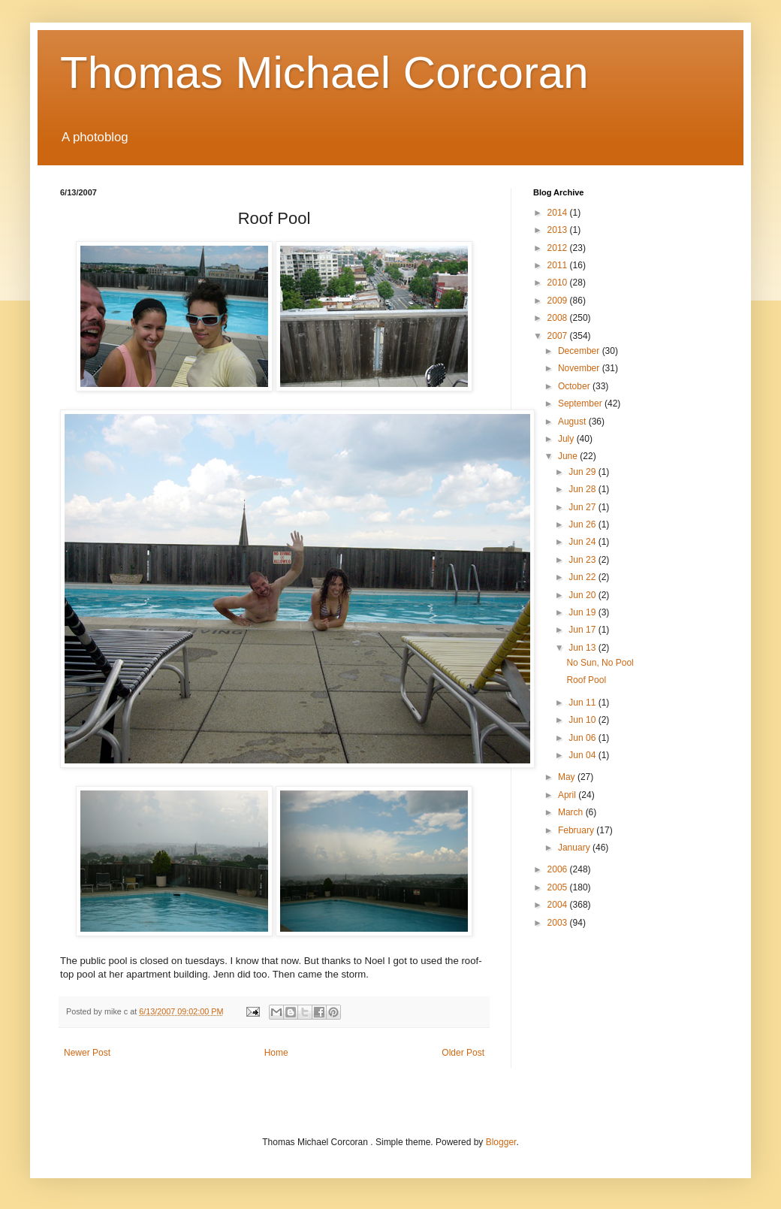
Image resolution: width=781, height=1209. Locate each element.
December (580, 351)
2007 (558, 336)
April (568, 795)
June (569, 456)
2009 (558, 300)
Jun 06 (583, 738)
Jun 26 (583, 524)
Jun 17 (583, 629)
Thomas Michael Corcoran (324, 72)
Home (276, 1052)
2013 (558, 230)
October (575, 386)
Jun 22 (583, 577)
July (567, 439)
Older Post (463, 1052)
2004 (558, 904)
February (577, 830)
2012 (558, 248)
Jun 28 (583, 489)
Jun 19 (583, 612)
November (580, 368)
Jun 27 (583, 507)
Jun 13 (583, 647)
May (567, 777)
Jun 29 (583, 472)
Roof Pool (586, 680)
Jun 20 (583, 595)
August (573, 421)
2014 (558, 212)
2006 (558, 869)
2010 (558, 282)
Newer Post (87, 1052)
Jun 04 (583, 755)
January (575, 847)
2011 (558, 265)
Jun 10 (583, 720)
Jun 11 (583, 702)
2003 (558, 922)
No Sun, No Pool (599, 662)
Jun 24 (583, 541)
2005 (558, 887)
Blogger (501, 1142)
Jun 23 (583, 560)
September (581, 403)
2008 (558, 318)
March (572, 812)
